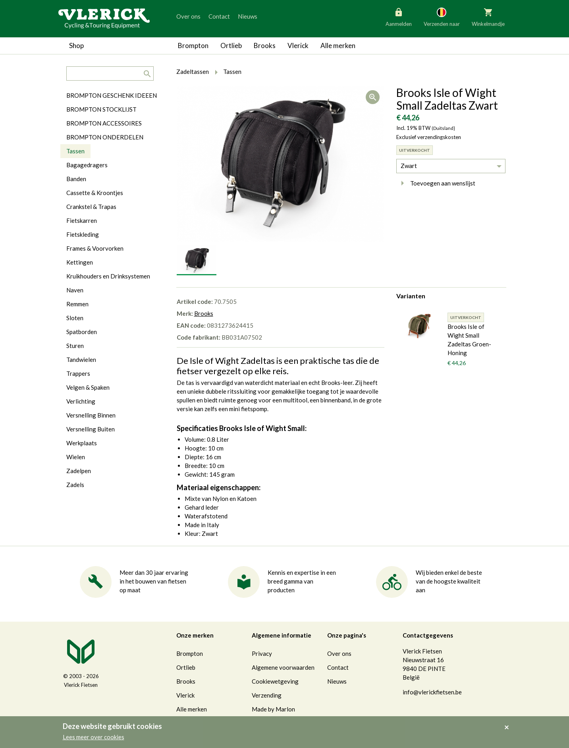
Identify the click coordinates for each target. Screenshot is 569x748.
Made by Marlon (273, 709)
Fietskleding (82, 234)
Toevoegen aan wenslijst (435, 183)
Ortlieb (231, 45)
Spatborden (81, 331)
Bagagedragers (87, 164)
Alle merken (337, 45)
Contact (219, 16)
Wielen (75, 456)
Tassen (75, 151)
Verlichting (80, 401)
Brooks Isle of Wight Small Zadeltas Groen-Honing (469, 339)
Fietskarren (81, 220)
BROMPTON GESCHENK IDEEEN (111, 95)
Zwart (409, 165)
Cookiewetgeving (275, 681)
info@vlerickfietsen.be (432, 692)
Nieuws (247, 16)
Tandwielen (81, 359)
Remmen (77, 303)
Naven (74, 290)
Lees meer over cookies (93, 736)
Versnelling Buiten (90, 429)
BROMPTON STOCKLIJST (101, 109)
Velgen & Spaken (88, 387)
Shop (76, 45)
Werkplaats (81, 442)
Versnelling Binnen (91, 415)
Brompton (193, 45)
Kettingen (79, 262)
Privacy (262, 653)
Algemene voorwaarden (283, 667)
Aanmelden (399, 16)
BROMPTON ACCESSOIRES (104, 123)
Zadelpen (78, 470)
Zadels (75, 484)
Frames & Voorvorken (94, 248)
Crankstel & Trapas (91, 206)
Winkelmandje (488, 16)
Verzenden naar (442, 16)
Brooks (265, 45)
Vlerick (298, 45)
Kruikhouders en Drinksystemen (108, 276)
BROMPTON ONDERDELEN (104, 137)
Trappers (78, 373)
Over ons (188, 16)
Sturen (75, 345)
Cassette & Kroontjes (94, 192)
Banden (76, 178)
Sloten (74, 317)
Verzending (267, 695)
